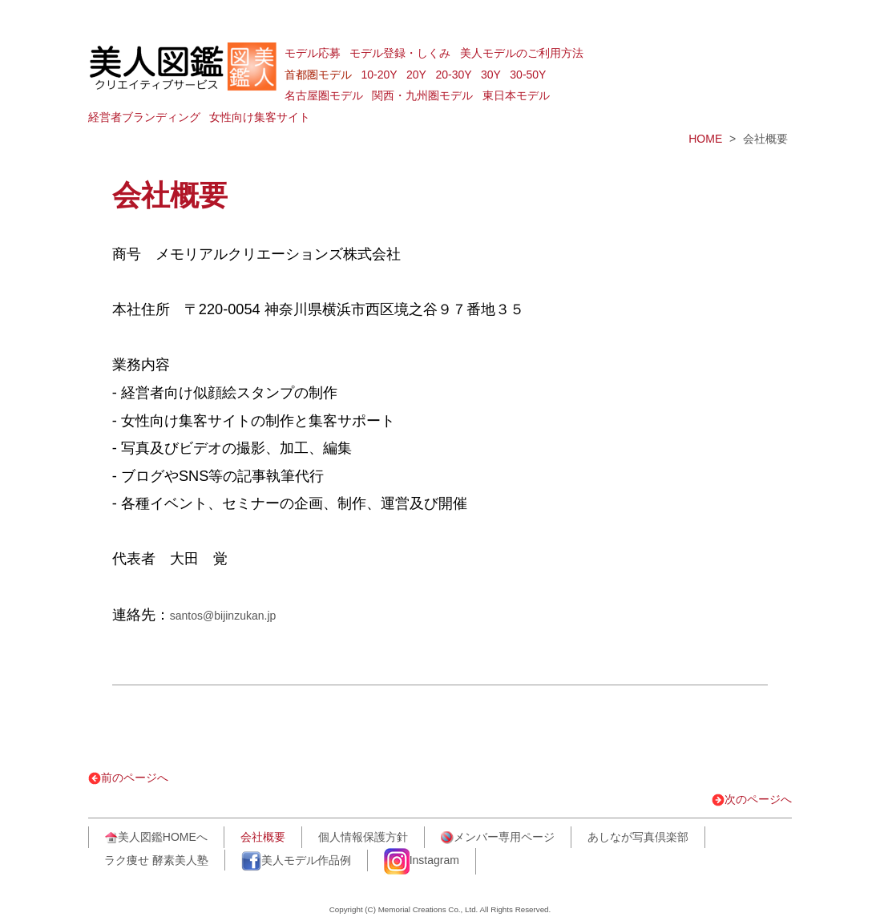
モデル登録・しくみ (399, 52)
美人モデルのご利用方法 (521, 52)
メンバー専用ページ (498, 837)
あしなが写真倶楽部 (637, 836)
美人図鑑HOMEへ (156, 837)
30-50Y (528, 74)
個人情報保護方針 (363, 836)
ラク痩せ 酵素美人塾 (156, 860)
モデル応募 (313, 52)
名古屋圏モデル (324, 95)
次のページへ (752, 799)
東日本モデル (516, 95)
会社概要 (262, 836)
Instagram (421, 861)
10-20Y (379, 74)
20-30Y (453, 74)
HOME (705, 138)
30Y (491, 74)
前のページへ (128, 777)
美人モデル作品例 (296, 861)
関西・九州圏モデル (422, 95)
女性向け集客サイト (259, 117)
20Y (416, 74)
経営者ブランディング (144, 117)
